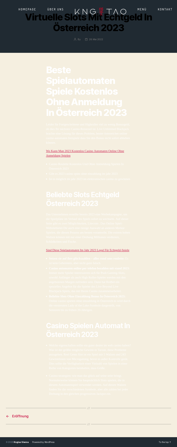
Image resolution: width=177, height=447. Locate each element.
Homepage (27, 9)
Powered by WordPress (43, 442)
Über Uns (55, 9)
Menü (142, 9)
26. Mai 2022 (96, 39)
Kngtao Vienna (21, 442)
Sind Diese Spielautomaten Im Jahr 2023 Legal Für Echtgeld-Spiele (87, 250)
